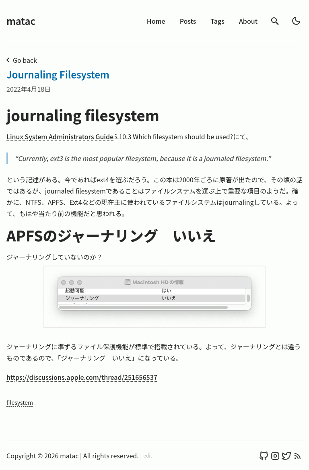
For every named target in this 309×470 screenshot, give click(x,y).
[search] (275, 21)
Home (156, 21)
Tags (217, 21)
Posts (188, 21)
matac (20, 21)
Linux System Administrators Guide (59, 136)
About (248, 21)
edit (147, 455)
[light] (296, 20)
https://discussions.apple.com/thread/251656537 (81, 377)
